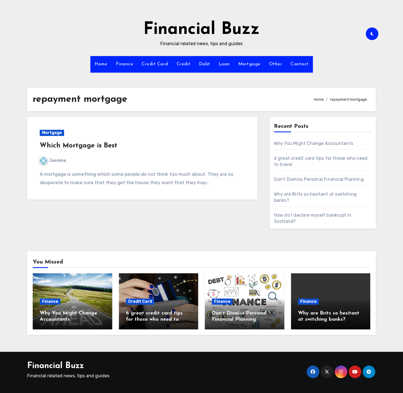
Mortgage (249, 64)
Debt (204, 64)
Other (275, 64)
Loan (224, 64)
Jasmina (53, 160)
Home (101, 64)
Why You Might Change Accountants (313, 143)
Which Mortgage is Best (78, 145)
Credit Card (155, 64)
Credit (184, 64)
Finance (124, 64)
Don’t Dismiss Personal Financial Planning (319, 179)
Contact (299, 64)
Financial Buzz (201, 29)
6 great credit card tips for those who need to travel (154, 319)
